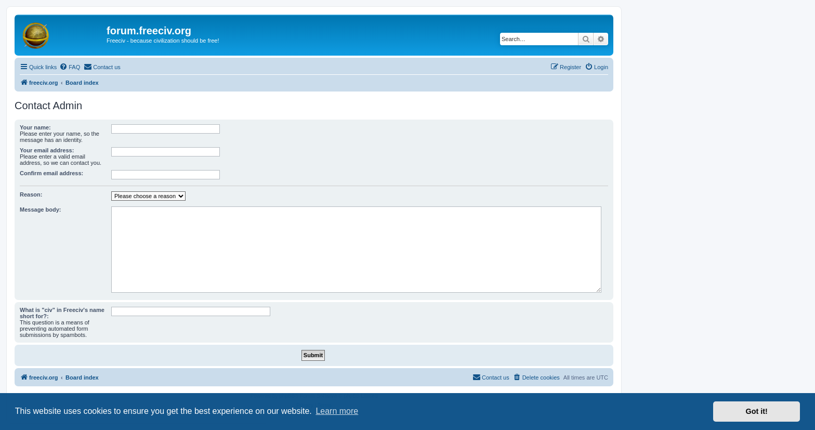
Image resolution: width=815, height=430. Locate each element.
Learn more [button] (337, 411)
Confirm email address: (51, 173)
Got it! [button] (757, 411)
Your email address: (47, 150)
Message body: (40, 209)
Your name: (35, 127)
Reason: (31, 194)
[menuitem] (69, 67)
